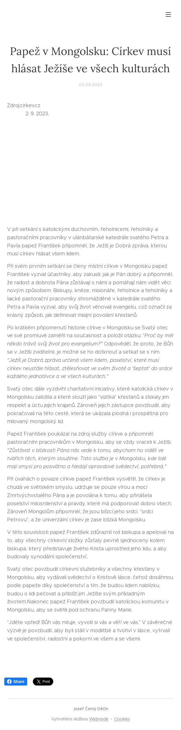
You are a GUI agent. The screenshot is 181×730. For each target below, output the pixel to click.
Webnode (98, 718)
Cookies (122, 718)
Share (15, 681)
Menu (168, 14)
